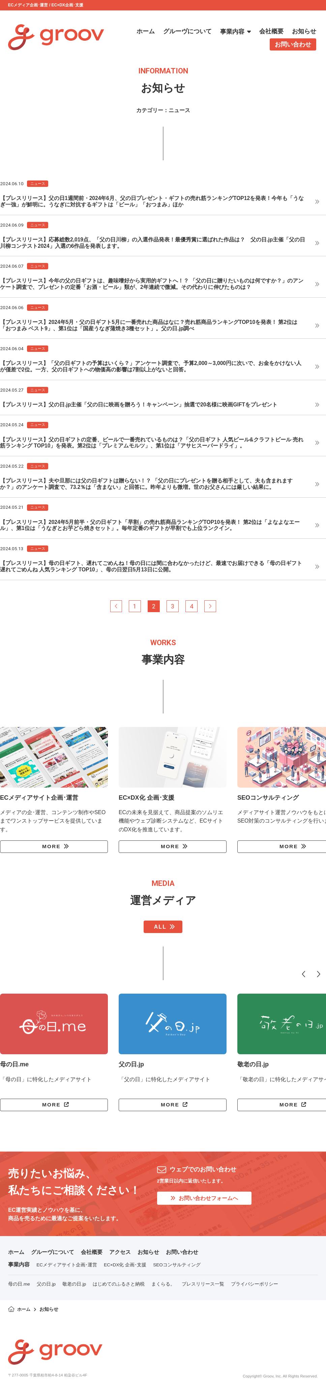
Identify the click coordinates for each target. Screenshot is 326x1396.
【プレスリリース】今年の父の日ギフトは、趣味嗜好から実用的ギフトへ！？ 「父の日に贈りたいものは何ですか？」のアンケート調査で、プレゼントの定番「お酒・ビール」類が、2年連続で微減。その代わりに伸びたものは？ (151, 284)
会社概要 (91, 1256)
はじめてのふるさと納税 (119, 1287)
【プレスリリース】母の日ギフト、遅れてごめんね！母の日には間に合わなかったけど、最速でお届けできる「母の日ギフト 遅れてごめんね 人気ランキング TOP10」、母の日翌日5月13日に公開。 (151, 568)
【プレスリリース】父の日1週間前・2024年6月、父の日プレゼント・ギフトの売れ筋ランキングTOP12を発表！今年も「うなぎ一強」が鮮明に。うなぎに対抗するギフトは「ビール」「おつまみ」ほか (152, 202)
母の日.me (19, 1287)
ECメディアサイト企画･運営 (66, 1268)
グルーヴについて (52, 1256)
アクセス (120, 1256)
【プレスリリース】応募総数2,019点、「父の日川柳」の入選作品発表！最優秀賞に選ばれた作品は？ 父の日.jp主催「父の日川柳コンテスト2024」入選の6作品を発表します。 (152, 243)
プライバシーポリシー (254, 1287)
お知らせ (148, 1256)
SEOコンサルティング (177, 1268)
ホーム (16, 1256)
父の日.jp (46, 1287)
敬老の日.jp (74, 1287)
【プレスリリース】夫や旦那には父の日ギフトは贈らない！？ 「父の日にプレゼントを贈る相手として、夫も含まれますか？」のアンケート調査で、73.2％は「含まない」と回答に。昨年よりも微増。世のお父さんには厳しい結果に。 (146, 485)
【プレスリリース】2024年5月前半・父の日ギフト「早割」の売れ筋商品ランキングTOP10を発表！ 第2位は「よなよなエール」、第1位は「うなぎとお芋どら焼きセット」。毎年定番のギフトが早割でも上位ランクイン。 (150, 527)
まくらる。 (163, 1287)
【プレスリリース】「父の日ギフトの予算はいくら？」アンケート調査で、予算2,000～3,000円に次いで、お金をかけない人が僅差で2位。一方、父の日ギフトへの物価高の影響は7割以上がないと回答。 (151, 367)
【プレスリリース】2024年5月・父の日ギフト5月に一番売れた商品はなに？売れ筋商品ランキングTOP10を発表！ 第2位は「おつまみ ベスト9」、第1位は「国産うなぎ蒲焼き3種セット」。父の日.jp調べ (149, 326)
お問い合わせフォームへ (204, 1201)
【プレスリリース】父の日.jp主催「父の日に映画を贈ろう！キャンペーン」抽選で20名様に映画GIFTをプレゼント (139, 405)
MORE (51, 849)
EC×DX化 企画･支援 (125, 1268)
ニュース (37, 183)
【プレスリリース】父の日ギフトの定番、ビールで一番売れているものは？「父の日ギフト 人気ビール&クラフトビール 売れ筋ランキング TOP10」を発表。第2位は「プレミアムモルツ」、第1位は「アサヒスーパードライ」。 (151, 444)
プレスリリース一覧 (203, 1287)
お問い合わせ (182, 1256)
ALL (160, 930)
